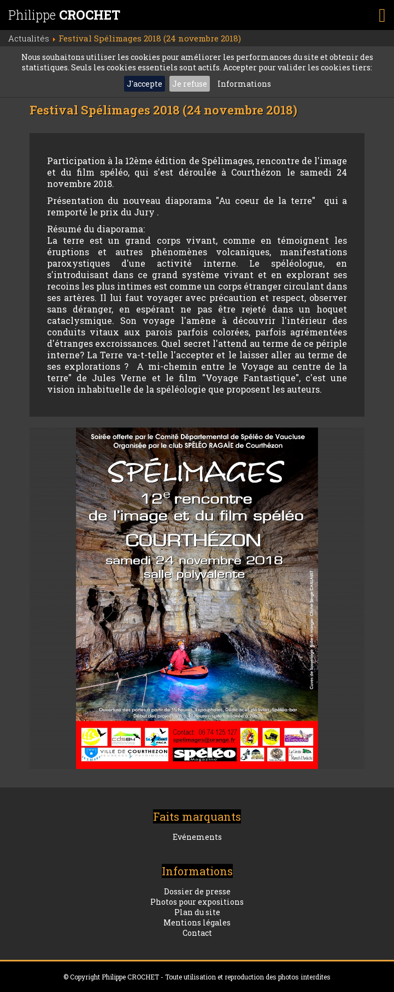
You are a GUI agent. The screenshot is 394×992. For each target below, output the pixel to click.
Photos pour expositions (197, 902)
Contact (197, 933)
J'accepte (144, 84)
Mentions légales (197, 922)
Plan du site (197, 912)
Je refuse (189, 84)
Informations (244, 84)
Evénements (197, 837)
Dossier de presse (197, 891)
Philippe (64, 15)
